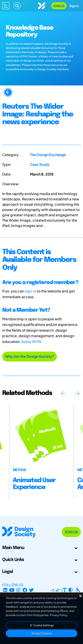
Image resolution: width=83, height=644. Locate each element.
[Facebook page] (25, 590)
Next (77, 393)
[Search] (17, 5)
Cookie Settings (41, 625)
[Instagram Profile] (18, 590)
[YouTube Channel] (12, 590)
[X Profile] (32, 590)
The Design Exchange (48, 154)
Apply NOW (31, 341)
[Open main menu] (5, 5)
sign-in (30, 291)
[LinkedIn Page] (5, 590)
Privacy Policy (59, 615)
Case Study (39, 164)
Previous (63, 393)
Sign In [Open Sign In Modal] (74, 6)
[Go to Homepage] (41, 5)
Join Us (59, 6)
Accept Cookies (41, 633)
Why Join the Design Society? (29, 356)
